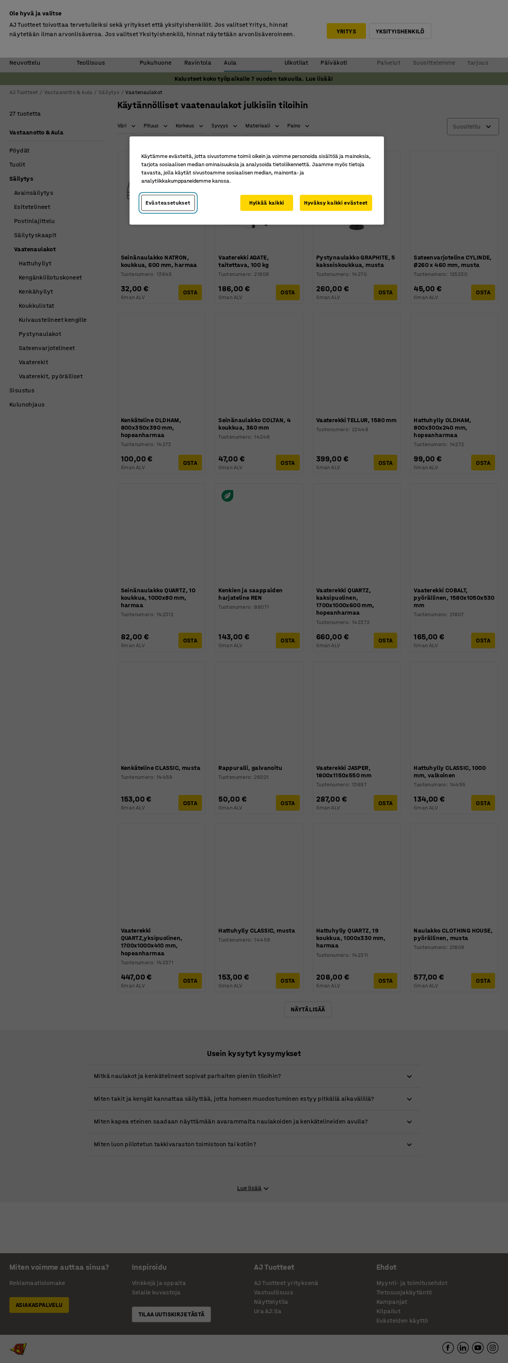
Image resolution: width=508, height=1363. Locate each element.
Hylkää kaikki (266, 203)
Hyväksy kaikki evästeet (336, 203)
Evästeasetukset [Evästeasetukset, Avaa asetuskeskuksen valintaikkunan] (168, 203)
